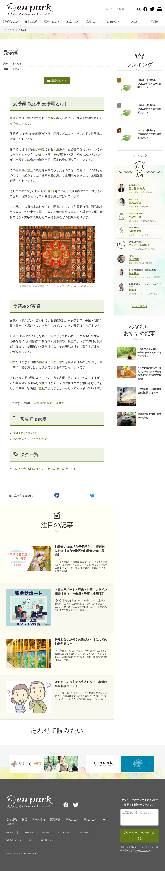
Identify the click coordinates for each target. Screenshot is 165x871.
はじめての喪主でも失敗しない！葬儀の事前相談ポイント (81, 684)
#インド (71, 469)
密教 (50, 118)
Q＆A (134, 21)
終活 (24, 819)
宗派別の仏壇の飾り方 (27, 433)
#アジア (41, 469)
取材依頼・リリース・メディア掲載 (19, 840)
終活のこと (72, 21)
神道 (56, 149)
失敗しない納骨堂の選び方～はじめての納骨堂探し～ (81, 641)
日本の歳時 (30, 21)
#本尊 (31, 469)
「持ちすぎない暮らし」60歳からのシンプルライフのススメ (149, 352)
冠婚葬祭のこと (51, 21)
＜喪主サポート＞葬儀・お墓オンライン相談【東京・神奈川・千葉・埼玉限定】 (81, 591)
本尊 (53, 336)
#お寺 (22, 469)
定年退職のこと (10, 21)
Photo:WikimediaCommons (81, 286)
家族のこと (113, 21)
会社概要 (9, 832)
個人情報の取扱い (64, 832)
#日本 (60, 469)
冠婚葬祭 (55, 819)
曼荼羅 (14, 118)
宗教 (42, 149)
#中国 (52, 469)
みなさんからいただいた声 (30, 439)
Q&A (105, 819)
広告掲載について (47, 840)
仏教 (27, 118)
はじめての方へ (27, 832)
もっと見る (139, 156)
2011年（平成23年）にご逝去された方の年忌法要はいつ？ (149, 109)
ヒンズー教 (55, 362)
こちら (144, 850)
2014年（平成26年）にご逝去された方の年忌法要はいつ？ (149, 84)
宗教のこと (92, 21)
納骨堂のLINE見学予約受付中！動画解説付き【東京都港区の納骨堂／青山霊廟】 (80, 551)
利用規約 (45, 832)
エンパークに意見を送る (139, 835)
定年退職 (11, 819)
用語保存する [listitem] (57, 80)
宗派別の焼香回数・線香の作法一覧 (149, 416)
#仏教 (13, 469)
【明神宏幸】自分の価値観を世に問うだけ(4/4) (149, 391)
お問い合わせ (84, 832)
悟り (30, 170)
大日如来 (49, 191)
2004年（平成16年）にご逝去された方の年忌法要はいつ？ (149, 134)
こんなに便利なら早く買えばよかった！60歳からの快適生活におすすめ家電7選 (149, 373)
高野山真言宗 (55, 403)
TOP (7, 30)
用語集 (155, 21)
